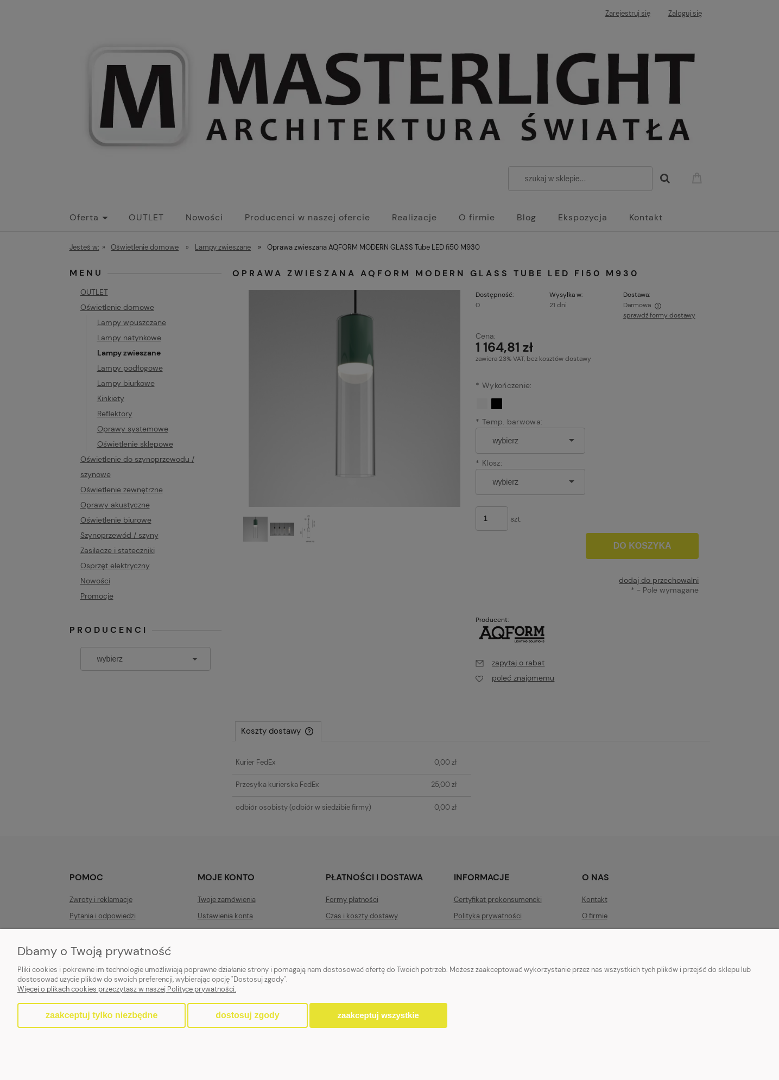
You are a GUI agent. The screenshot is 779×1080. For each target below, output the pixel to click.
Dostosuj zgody (247, 1015)
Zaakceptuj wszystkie (378, 1015)
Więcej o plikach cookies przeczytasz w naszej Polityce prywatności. (126, 989)
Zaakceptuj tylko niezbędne (101, 1015)
